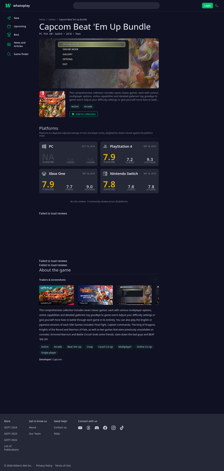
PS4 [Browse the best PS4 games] (46, 33)
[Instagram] (113, 428)
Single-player (48, 352)
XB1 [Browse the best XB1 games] (51, 33)
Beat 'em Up (74, 346)
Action (75, 106)
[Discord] (97, 428)
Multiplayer (124, 346)
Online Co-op (144, 346)
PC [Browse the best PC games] (40, 33)
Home (42, 19)
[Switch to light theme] (216, 5)
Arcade (88, 106)
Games (52, 19)
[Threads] (88, 428)
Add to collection (84, 114)
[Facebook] (105, 428)
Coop (90, 346)
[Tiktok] (122, 428)
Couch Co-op (105, 346)
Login (207, 5)
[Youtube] (80, 428)
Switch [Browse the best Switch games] (58, 33)
